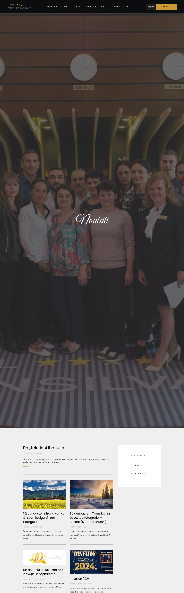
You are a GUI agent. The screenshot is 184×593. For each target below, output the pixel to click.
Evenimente (90, 7)
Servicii (77, 7)
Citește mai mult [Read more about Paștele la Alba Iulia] (29, 466)
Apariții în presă (139, 474)
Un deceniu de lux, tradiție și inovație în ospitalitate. (43, 572)
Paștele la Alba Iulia (43, 448)
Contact (128, 7)
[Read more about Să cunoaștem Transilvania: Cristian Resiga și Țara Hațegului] (44, 544)
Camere (65, 7)
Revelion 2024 (80, 579)
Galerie (116, 7)
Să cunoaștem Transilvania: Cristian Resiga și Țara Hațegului (43, 517)
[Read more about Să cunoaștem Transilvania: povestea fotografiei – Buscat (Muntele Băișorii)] (91, 544)
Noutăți (104, 7)
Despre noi (51, 7)
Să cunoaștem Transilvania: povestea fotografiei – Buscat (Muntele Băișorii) (90, 517)
